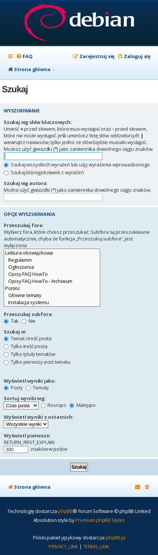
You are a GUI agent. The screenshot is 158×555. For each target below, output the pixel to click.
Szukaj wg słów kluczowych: (38, 122)
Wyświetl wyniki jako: (30, 380)
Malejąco (82, 405)
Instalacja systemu (51, 302)
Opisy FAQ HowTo (51, 274)
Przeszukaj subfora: (28, 314)
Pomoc (51, 288)
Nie (29, 321)
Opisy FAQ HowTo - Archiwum (51, 281)
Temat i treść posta (28, 338)
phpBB (65, 511)
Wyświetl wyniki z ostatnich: (38, 417)
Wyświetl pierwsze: (27, 435)
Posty (13, 387)
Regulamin (51, 260)
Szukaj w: (15, 331)
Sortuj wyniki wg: (25, 398)
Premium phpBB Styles (100, 520)
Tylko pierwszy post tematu (37, 361)
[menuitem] (24, 56)
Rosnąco (53, 405)
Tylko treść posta (25, 346)
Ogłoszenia (51, 267)
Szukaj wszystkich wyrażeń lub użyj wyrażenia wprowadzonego (77, 164)
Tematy (37, 387)
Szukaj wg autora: (26, 183)
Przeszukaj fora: (24, 225)
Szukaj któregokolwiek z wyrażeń (44, 172)
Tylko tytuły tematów (29, 354)
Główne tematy (51, 295)
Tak (11, 321)
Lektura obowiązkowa (51, 252)
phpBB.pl (115, 537)
